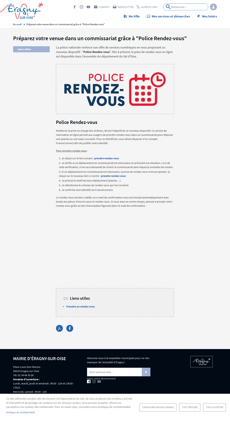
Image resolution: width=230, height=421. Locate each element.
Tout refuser (190, 407)
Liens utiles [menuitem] (24, 49)
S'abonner (146, 372)
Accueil (17, 24)
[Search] (185, 6)
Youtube (88, 6)
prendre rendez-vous (106, 158)
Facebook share (69, 328)
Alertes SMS (149, 7)
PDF (59, 328)
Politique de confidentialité (20, 412)
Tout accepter (214, 407)
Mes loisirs (209, 16)
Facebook (74, 6)
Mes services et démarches (171, 16)
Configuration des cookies (158, 407)
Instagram (81, 6)
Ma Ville (134, 16)
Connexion (213, 6)
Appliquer (168, 7)
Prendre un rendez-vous (80, 306)
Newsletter (125, 7)
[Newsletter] (118, 372)
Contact (104, 7)
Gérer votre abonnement (101, 378)
